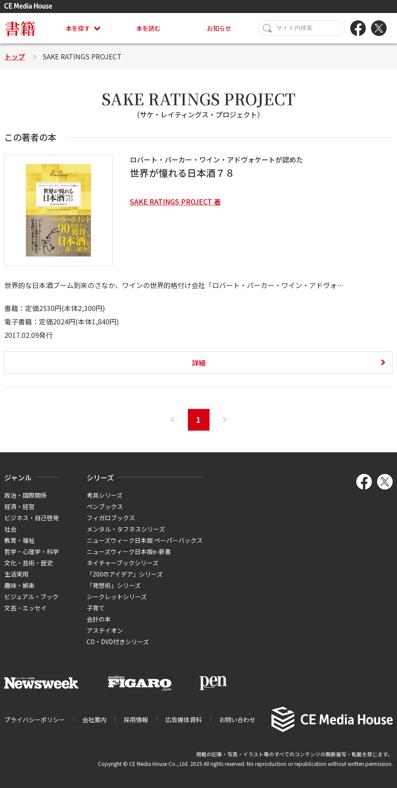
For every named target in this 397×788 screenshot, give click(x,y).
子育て (96, 607)
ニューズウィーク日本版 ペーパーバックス (145, 540)
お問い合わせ (237, 719)
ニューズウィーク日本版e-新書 (129, 551)
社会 (10, 529)
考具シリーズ (105, 495)
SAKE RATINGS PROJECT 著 (175, 201)
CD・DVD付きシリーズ (118, 641)
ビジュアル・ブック (31, 596)
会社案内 (94, 719)
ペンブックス (105, 506)
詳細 (199, 362)
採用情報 (136, 719)
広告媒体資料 (183, 719)
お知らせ (219, 28)
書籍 (20, 28)
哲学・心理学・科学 (31, 551)
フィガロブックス (111, 517)
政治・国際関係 (25, 495)
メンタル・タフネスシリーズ (126, 529)
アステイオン (105, 630)
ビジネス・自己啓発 (31, 517)
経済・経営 (19, 506)
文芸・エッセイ (25, 607)
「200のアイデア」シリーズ (125, 574)
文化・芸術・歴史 (28, 562)
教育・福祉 (19, 540)
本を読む (148, 28)
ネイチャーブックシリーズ (122, 562)
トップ (14, 56)
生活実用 (16, 574)
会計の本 (99, 619)
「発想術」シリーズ (114, 585)
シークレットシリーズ (117, 596)
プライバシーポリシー (34, 719)
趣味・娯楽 (19, 585)
